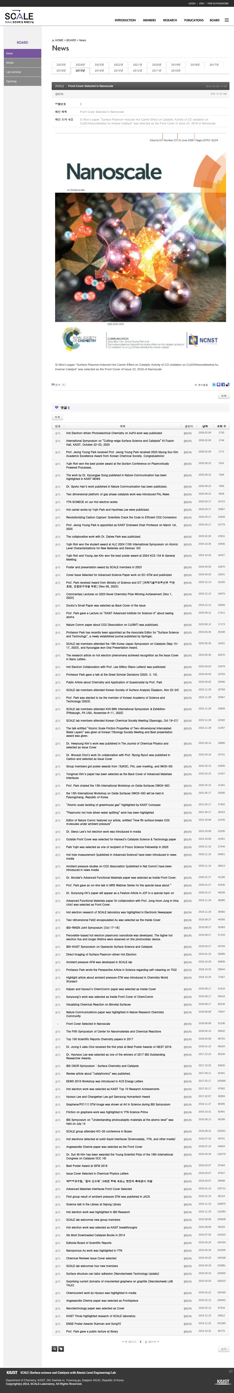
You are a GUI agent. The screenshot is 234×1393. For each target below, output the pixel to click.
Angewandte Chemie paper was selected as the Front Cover (104, 1147)
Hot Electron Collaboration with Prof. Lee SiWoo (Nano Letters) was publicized (115, 667)
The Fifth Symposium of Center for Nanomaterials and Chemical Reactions (113, 1031)
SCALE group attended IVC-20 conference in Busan (99, 1131)
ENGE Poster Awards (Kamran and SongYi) (93, 1323)
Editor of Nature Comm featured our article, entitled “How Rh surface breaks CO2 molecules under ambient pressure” (118, 822)
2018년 (195, 64)
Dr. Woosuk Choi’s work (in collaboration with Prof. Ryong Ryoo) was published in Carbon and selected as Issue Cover (118, 757)
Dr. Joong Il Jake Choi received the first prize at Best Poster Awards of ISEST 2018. (119, 1047)
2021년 (137, 64)
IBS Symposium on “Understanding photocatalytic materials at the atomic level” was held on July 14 (119, 1121)
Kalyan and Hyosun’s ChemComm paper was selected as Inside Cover (111, 989)
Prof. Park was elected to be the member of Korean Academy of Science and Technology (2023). (115, 699)
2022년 (118, 64)
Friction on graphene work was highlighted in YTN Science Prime (107, 1112)
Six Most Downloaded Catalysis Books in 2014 (95, 1235)
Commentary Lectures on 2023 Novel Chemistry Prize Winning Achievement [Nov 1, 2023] (119, 596)
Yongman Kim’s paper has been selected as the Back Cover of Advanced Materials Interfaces (119, 776)
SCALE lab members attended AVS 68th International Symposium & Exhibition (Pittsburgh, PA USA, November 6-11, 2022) (115, 711)
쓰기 (224, 1349)
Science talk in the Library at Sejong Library (93, 1204)
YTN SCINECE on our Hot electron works (91, 502)
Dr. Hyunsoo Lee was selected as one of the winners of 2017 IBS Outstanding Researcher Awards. (115, 1056)
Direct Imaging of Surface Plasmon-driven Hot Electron (101, 954)
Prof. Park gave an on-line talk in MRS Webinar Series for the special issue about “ (118, 885)
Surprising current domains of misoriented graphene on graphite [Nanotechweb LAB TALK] (119, 1283)
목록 (224, 396)
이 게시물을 (201, 385)
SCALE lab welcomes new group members (93, 1219)
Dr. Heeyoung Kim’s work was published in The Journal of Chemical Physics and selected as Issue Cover (117, 745)
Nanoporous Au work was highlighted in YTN (94, 1250)
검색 (54, 1349)
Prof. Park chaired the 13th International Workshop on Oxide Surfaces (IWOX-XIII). (118, 785)
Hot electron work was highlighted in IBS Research (98, 1212)
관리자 (59, 94)
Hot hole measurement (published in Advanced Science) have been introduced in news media (121, 856)
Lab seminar (13, 72)
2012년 (137, 70)
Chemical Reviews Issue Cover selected (91, 1258)
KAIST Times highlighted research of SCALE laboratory (100, 1316)
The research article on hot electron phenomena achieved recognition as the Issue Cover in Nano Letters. (122, 657)
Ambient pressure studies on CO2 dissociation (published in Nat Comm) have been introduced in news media (119, 868)
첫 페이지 (129, 1341)
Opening (11, 81)
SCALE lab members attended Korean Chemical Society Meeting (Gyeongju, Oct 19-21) (122, 720)
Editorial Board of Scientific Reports (88, 1243)
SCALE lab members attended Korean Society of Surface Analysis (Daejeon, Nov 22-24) (122, 690)
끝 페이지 (152, 1341)
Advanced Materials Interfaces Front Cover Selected (99, 1189)
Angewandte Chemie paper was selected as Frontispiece (102, 1300)
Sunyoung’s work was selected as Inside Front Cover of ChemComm (109, 997)
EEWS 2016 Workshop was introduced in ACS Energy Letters (104, 1081)
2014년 (99, 70)
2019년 (175, 64)
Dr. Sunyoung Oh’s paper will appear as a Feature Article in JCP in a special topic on (120, 893)
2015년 (80, 70)
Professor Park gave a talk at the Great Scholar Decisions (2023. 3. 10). (112, 674)
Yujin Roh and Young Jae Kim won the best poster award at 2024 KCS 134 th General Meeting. (120, 557)
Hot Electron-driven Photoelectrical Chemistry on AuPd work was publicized (114, 433)
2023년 (99, 64)
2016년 (61, 70)
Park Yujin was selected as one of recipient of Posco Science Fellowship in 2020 (117, 847)
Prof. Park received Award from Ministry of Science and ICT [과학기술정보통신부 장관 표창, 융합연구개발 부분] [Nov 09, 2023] (120, 584)
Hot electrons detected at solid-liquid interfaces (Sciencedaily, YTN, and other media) (120, 1139)
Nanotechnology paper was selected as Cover (95, 1308)
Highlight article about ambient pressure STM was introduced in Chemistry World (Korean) (117, 979)
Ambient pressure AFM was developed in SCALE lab (99, 962)
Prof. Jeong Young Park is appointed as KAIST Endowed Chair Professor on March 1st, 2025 (121, 527)
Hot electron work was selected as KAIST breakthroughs (101, 1227)
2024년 (80, 64)
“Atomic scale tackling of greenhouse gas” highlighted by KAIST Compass (113, 805)
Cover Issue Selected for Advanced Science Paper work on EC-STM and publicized (119, 575)
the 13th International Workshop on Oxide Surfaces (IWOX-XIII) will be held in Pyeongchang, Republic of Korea (115, 795)
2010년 (175, 70)
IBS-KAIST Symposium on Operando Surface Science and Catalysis (109, 946)
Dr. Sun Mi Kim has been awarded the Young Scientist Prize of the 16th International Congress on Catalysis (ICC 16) (119, 1156)
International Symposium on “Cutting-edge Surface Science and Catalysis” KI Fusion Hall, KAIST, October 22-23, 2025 (120, 442)
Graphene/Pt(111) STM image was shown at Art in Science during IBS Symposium (118, 1104)
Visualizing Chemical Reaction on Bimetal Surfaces (98, 1004)
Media (10, 62)
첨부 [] (60, 385)
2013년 (118, 70)
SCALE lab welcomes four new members (92, 1266)
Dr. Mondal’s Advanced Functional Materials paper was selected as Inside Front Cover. (121, 877)
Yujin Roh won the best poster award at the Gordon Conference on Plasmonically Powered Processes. (117, 465)
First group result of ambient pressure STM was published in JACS (108, 1196)
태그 (61, 1349)
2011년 (156, 70)
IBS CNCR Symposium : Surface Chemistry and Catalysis (102, 1066)
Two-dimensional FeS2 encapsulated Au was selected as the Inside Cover (113, 920)
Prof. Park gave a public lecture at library (92, 1331)
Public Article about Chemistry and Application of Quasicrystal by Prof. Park (114, 682)
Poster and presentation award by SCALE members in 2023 (104, 567)
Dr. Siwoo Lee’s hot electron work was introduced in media (103, 831)
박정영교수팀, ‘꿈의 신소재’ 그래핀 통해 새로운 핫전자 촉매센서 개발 (109, 1181)
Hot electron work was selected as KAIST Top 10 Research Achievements (112, 1089)
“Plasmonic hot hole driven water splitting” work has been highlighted (110, 812)
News (9, 53)
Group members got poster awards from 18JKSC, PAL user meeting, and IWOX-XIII (119, 766)
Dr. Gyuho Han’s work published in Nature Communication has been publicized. (116, 486)
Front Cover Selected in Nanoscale (90, 86)
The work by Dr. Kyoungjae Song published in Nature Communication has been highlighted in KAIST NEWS (116, 477)
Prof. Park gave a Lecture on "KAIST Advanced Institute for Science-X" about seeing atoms (119, 615)
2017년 (214, 64)
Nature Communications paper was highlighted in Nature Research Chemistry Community (115, 1014)
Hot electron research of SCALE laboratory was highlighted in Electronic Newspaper (119, 912)
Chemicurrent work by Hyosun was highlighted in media (101, 1293)
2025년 (61, 64)
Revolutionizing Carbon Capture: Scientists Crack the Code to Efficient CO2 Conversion (121, 517)
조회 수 (221, 426)
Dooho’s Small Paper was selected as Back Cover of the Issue (106, 605)
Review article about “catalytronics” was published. (98, 1073)
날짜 (205, 426)
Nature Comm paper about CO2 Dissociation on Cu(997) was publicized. (112, 624)
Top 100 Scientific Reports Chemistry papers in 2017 (99, 1039)
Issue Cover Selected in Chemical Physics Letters (97, 1173)
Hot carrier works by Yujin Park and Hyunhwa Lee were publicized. (108, 509)
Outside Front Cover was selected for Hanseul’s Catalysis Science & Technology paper (121, 839)
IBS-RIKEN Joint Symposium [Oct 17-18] (92, 927)
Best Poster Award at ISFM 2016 (86, 1166)
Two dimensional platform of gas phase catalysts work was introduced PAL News (117, 494)
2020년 (156, 64)
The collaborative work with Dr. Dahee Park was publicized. (103, 536)
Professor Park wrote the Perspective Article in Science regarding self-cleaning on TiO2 (121, 970)
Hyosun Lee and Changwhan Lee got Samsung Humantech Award (108, 1096)
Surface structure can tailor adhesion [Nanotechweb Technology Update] (112, 1273)
